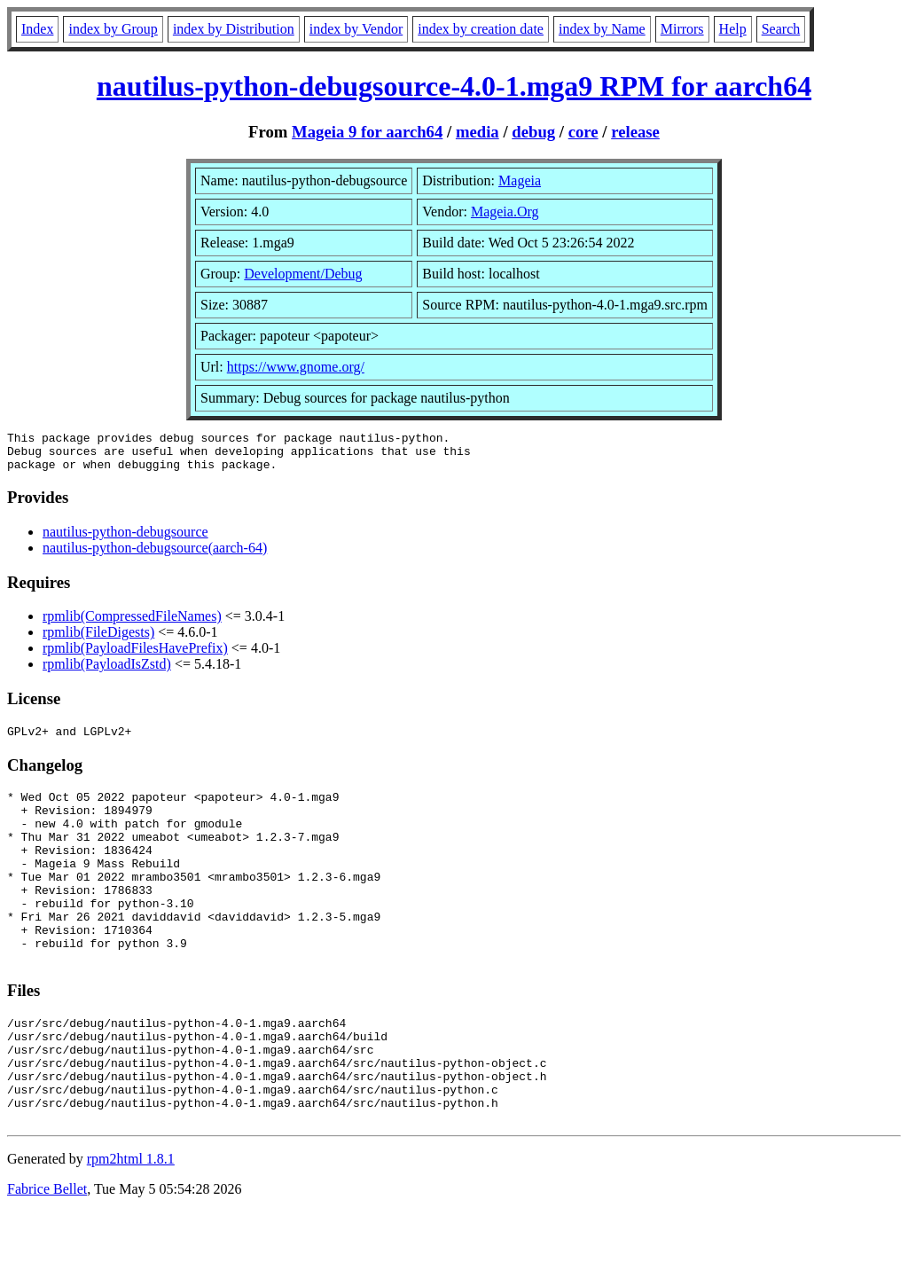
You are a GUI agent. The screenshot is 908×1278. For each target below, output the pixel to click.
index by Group (112, 28)
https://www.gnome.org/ (295, 366)
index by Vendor (356, 28)
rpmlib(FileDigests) (98, 639)
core (583, 131)
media (477, 131)
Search (781, 28)
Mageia (519, 180)
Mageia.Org (505, 211)
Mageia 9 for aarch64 (367, 131)
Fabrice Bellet (47, 1255)
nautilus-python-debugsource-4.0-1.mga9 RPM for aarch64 (454, 86)
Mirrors (682, 28)
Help (733, 28)
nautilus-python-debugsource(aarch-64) (155, 555)
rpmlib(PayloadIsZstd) (107, 671)
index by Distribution (233, 28)
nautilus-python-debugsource (125, 539)
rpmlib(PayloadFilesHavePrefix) (135, 655)
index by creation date (481, 28)
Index (37, 28)
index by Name (602, 28)
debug (533, 131)
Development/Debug (303, 273)
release (635, 131)
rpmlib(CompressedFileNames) (132, 623)
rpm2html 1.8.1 (131, 1225)
